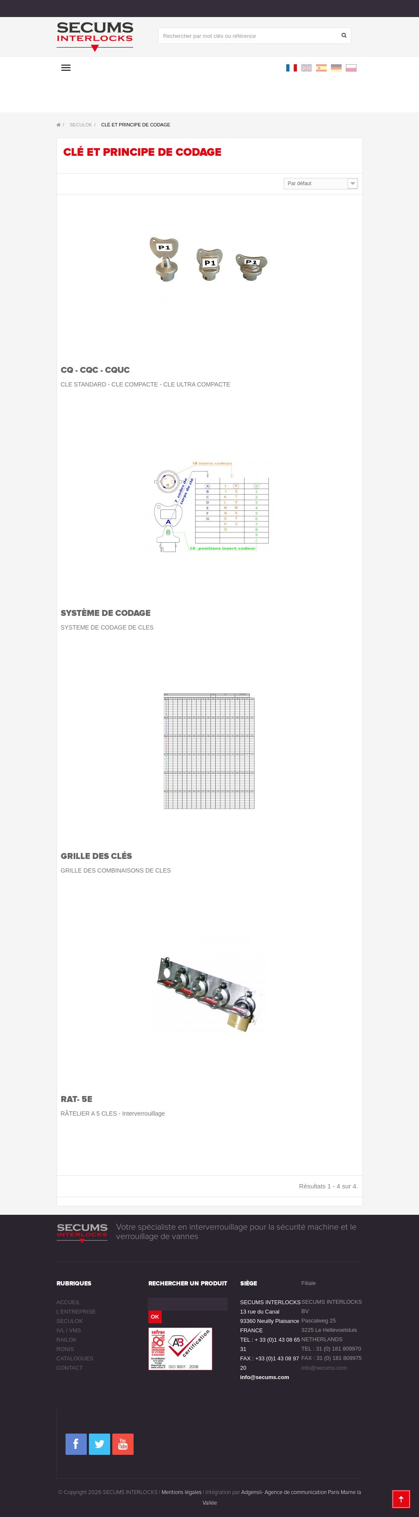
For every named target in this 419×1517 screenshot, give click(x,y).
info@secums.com (264, 1377)
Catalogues (75, 1358)
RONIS (65, 1349)
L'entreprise (76, 1311)
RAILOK (67, 1340)
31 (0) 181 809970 (338, 1348)
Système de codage (106, 613)
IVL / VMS (69, 1330)
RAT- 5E (76, 1099)
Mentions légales (182, 1492)
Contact (70, 1368)
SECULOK (70, 1321)
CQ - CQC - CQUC (95, 370)
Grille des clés (96, 856)
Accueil (68, 1302)
